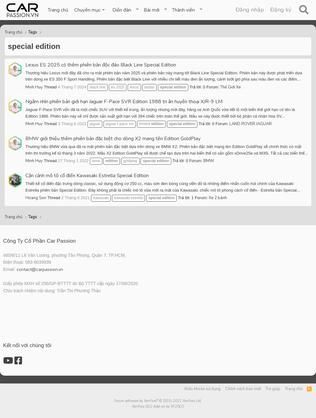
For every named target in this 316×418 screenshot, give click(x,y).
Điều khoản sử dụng (203, 389)
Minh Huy (34, 87)
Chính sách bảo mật (243, 389)
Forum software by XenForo (158, 401)
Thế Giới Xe (230, 87)
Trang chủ (58, 10)
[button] (90, 10)
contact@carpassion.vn (40, 269)
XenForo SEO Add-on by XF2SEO (158, 406)
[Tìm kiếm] (303, 10)
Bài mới (151, 10)
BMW (208, 161)
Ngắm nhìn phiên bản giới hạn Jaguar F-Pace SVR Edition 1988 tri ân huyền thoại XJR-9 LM (123, 101)
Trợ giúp (272, 389)
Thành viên (183, 10)
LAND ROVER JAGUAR (250, 124)
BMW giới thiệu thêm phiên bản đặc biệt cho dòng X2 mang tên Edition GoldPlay (113, 138)
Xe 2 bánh (218, 198)
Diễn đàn (121, 10)
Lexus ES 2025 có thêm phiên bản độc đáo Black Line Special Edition (100, 64)
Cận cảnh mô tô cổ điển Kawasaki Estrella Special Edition (87, 175)
